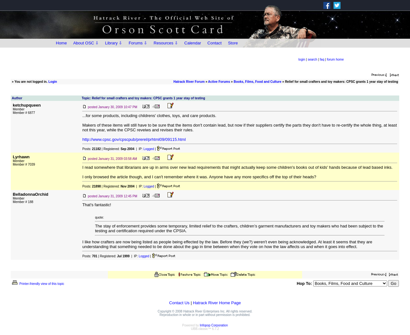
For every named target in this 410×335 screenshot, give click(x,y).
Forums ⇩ (138, 43)
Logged (148, 149)
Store (233, 43)
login (301, 59)
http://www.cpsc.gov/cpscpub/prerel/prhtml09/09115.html (134, 139)
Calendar (192, 43)
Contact (215, 43)
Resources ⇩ (166, 43)
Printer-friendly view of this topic (37, 284)
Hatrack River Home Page (217, 302)
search (312, 59)
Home (61, 43)
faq (322, 59)
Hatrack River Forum (188, 81)
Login (53, 81)
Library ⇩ (113, 43)
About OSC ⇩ (86, 43)
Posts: (91, 149)
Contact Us (179, 302)
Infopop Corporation (214, 325)
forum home (335, 59)
